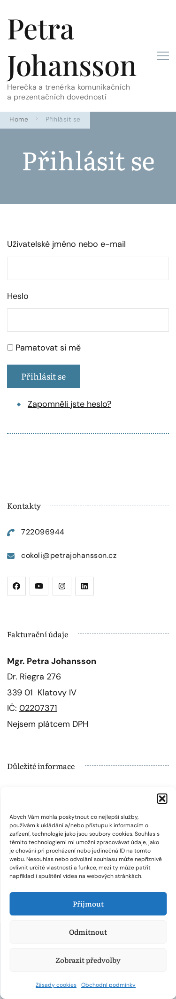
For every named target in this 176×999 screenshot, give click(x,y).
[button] (162, 798)
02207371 (38, 708)
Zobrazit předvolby (88, 959)
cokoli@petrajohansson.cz (68, 555)
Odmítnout (88, 931)
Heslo (18, 296)
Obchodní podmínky (108, 985)
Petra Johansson (72, 46)
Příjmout (88, 903)
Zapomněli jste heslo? (69, 404)
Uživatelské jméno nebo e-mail (66, 244)
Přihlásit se (43, 376)
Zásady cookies (56, 985)
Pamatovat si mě (48, 347)
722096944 (43, 532)
